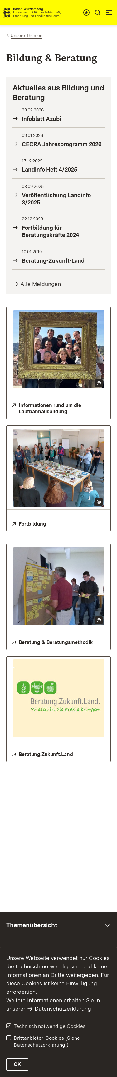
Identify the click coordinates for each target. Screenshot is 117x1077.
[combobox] (86, 13)
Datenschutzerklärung (63, 1008)
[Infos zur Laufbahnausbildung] (58, 408)
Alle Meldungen (40, 284)
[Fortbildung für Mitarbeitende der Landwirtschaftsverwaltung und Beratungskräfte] (58, 524)
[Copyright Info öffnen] (99, 383)
